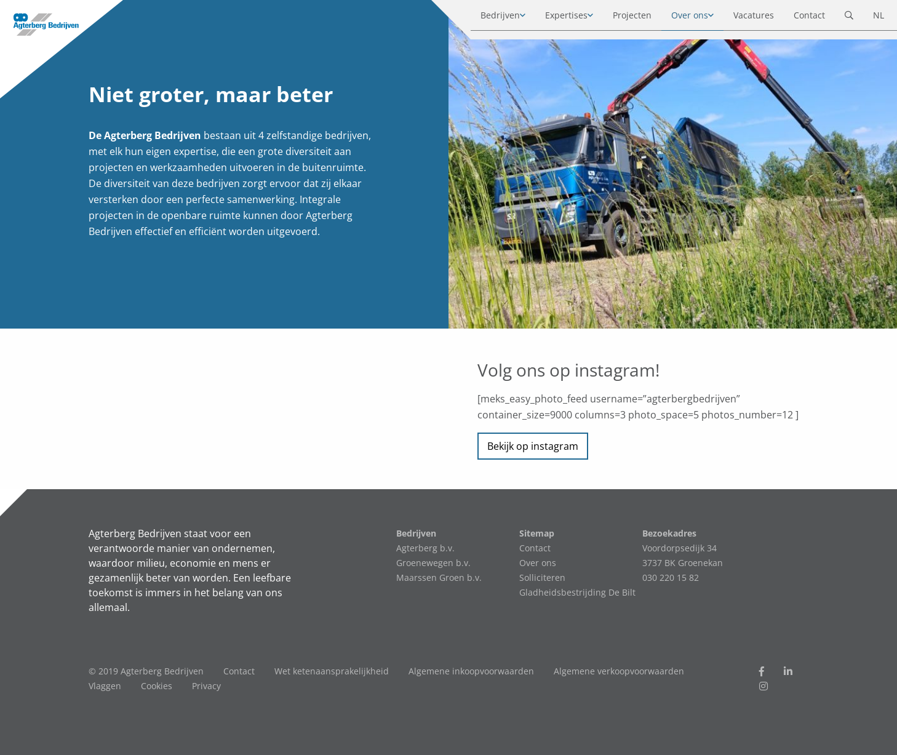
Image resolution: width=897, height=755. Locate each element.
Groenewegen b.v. (433, 563)
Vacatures (742, 18)
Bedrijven (488, 18)
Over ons (678, 18)
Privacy (206, 686)
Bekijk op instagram (532, 446)
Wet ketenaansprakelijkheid (331, 671)
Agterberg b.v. (425, 548)
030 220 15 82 (670, 577)
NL (866, 18)
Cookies (156, 686)
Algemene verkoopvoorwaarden (619, 671)
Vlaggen (105, 686)
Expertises (554, 18)
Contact (797, 18)
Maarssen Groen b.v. (439, 577)
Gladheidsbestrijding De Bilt (577, 592)
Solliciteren (542, 577)
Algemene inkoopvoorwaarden (471, 671)
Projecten (620, 18)
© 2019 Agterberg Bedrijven (146, 671)
